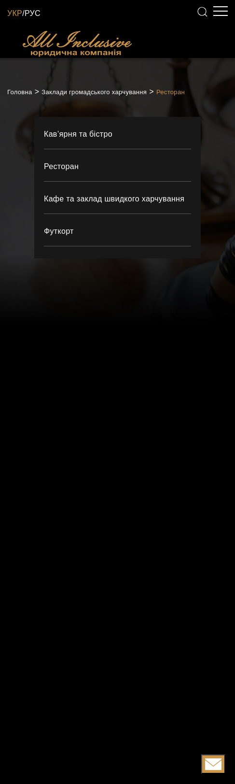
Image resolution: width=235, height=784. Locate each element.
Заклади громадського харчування (94, 92)
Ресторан (170, 92)
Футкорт (59, 231)
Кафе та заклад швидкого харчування (114, 199)
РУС (33, 13)
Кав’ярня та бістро (78, 134)
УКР (14, 13)
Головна (19, 92)
